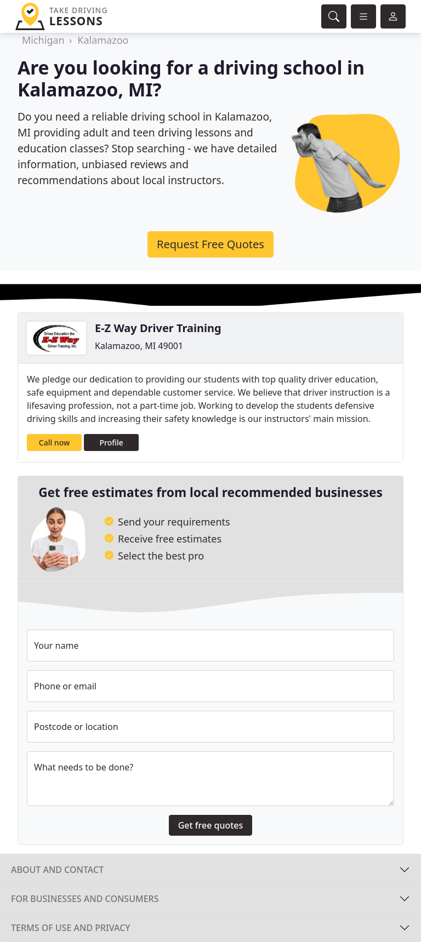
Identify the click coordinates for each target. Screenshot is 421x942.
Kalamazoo (102, 40)
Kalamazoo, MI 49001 (139, 346)
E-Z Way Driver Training (158, 328)
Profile (111, 442)
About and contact (57, 870)
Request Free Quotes (210, 244)
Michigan (43, 40)
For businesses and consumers (84, 899)
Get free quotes (210, 825)
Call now (54, 442)
